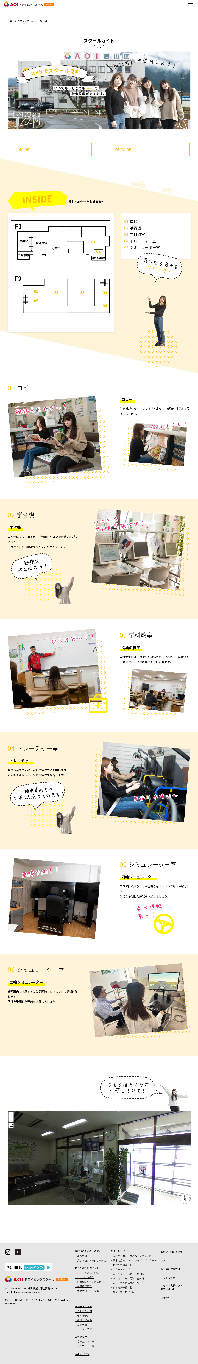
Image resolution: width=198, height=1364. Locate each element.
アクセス (165, 1260)
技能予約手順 (84, 1320)
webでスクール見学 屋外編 (128, 1278)
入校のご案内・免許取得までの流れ (132, 1256)
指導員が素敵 (84, 1286)
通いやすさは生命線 (88, 1273)
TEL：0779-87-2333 (15, 1288)
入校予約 (165, 1297)
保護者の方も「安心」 (89, 1290)
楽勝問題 (82, 1324)
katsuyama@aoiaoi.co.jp (27, 1292)
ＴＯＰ (11, 20)
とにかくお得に (85, 1277)
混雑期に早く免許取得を (90, 1282)
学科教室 (137, 234)
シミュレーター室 (145, 247)
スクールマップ (121, 1269)
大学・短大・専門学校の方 (91, 1260)
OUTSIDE (123, 149)
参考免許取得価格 (122, 1287)
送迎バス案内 (84, 1311)
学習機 (135, 227)
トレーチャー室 (143, 241)
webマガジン (82, 1354)
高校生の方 (83, 1256)
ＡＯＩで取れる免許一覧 (126, 1283)
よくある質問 (168, 1277)
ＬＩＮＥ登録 (84, 1329)
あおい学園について (172, 1252)
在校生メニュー (83, 1306)
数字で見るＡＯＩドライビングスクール (135, 1260)
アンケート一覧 (85, 1346)
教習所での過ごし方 (124, 1265)
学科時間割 (83, 1315)
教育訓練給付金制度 (124, 1292)
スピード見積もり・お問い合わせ (172, 1287)
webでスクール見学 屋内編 (128, 1274)
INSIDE (23, 149)
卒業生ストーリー (87, 1341)
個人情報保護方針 (170, 1269)
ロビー (135, 221)
